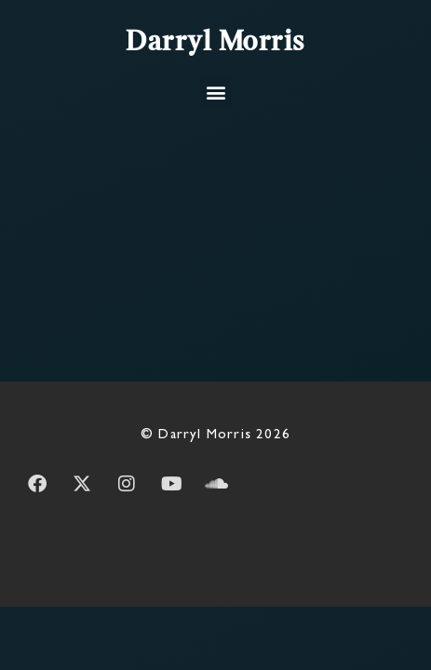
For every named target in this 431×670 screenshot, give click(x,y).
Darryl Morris (215, 43)
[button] (215, 91)
